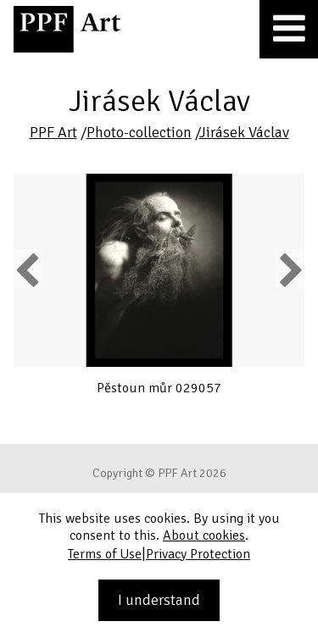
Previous (28, 269)
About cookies (204, 535)
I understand (159, 600)
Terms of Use (105, 554)
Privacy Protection (198, 554)
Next (289, 269)
